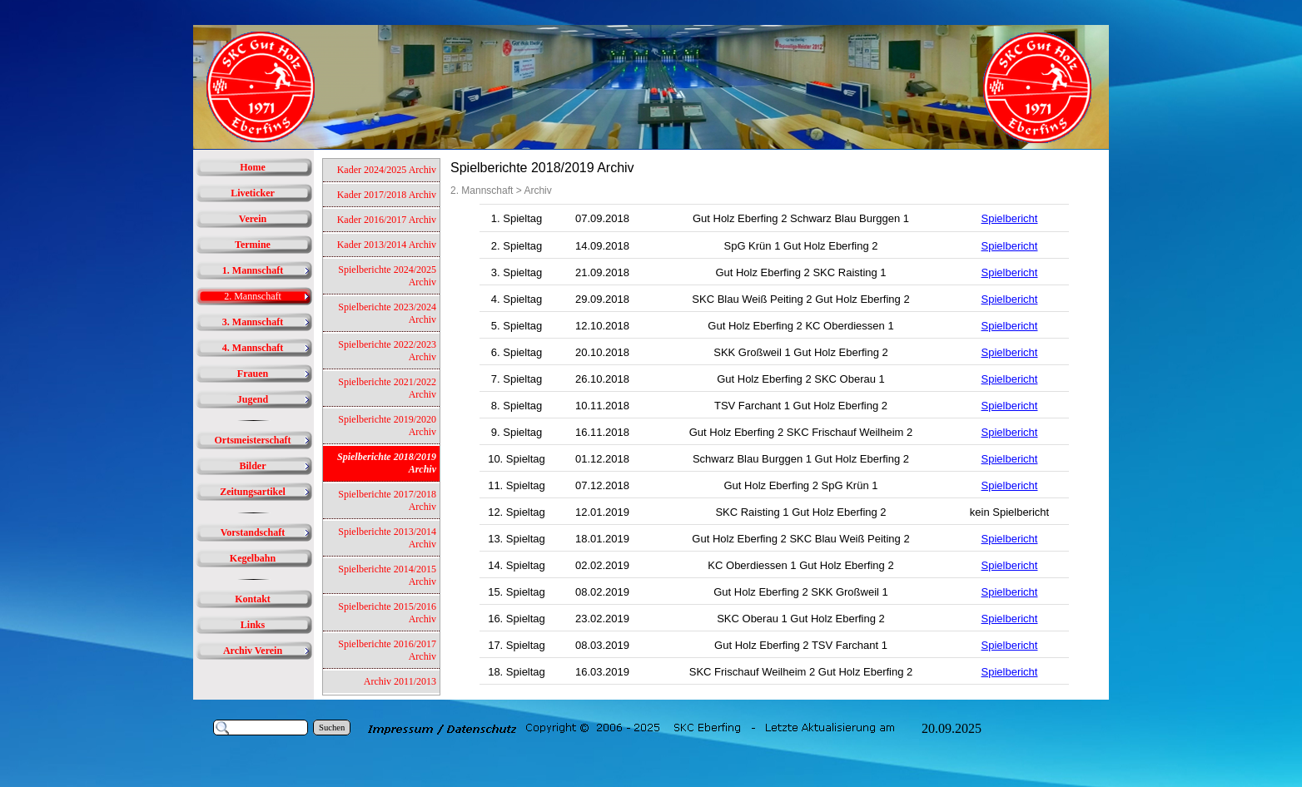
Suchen (332, 727)
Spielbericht (1009, 218)
